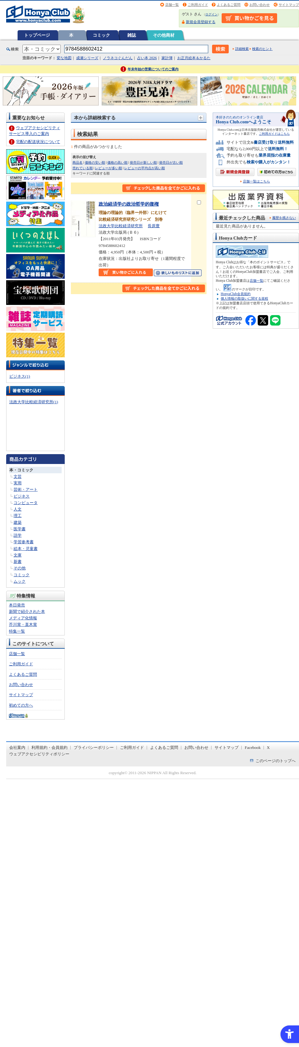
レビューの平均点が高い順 (144, 168)
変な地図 (64, 58)
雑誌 (131, 35)
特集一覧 (17, 631)
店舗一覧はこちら (256, 181)
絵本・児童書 (26, 548)
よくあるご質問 (228, 4)
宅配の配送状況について (38, 141)
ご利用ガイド (198, 4)
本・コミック (21, 470)
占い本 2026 (147, 58)
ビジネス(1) (19, 376)
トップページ (37, 35)
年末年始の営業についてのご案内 (153, 69)
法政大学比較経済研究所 (121, 226)
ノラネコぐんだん (118, 58)
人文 (18, 509)
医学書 (20, 529)
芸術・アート (26, 489)
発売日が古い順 (171, 162)
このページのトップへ (276, 760)
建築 (18, 522)
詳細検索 (242, 49)
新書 (18, 561)
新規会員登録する (200, 22)
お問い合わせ (259, 4)
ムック (20, 581)
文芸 (18, 476)
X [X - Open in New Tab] (268, 747)
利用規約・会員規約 (49, 747)
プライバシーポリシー (94, 747)
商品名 (77, 162)
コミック (101, 35)
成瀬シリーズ (87, 58)
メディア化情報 (23, 618)
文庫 (18, 555)
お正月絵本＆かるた (194, 58)
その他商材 (163, 35)
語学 (18, 535)
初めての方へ (21, 705)
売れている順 (82, 168)
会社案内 (17, 747)
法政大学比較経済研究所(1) (33, 402)
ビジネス (22, 496)
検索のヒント (262, 49)
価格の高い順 (117, 162)
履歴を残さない (284, 218)
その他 (20, 568)
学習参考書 (24, 542)
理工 (18, 515)
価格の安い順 (95, 162)
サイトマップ (289, 4)
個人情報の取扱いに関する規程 (244, 298)
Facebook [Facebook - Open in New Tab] (253, 747)
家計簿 (167, 58)
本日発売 (17, 605)
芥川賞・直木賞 (23, 624)
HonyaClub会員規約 (236, 294)
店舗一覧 (172, 4)
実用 (18, 483)
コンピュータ (26, 502)
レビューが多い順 (108, 168)
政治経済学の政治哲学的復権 (129, 204)
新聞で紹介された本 (27, 611)
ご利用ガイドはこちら (274, 133)
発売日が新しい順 (143, 162)
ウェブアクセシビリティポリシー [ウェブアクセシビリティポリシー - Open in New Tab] (39, 754)
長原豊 (154, 226)
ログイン (211, 14)
